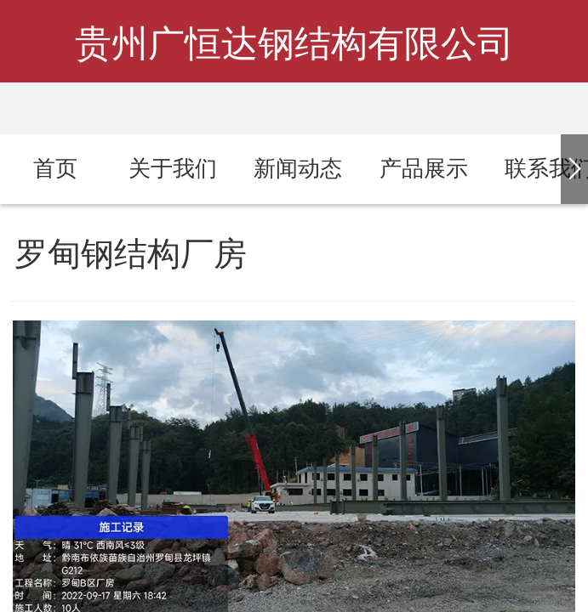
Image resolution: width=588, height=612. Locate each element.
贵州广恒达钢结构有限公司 (294, 43)
